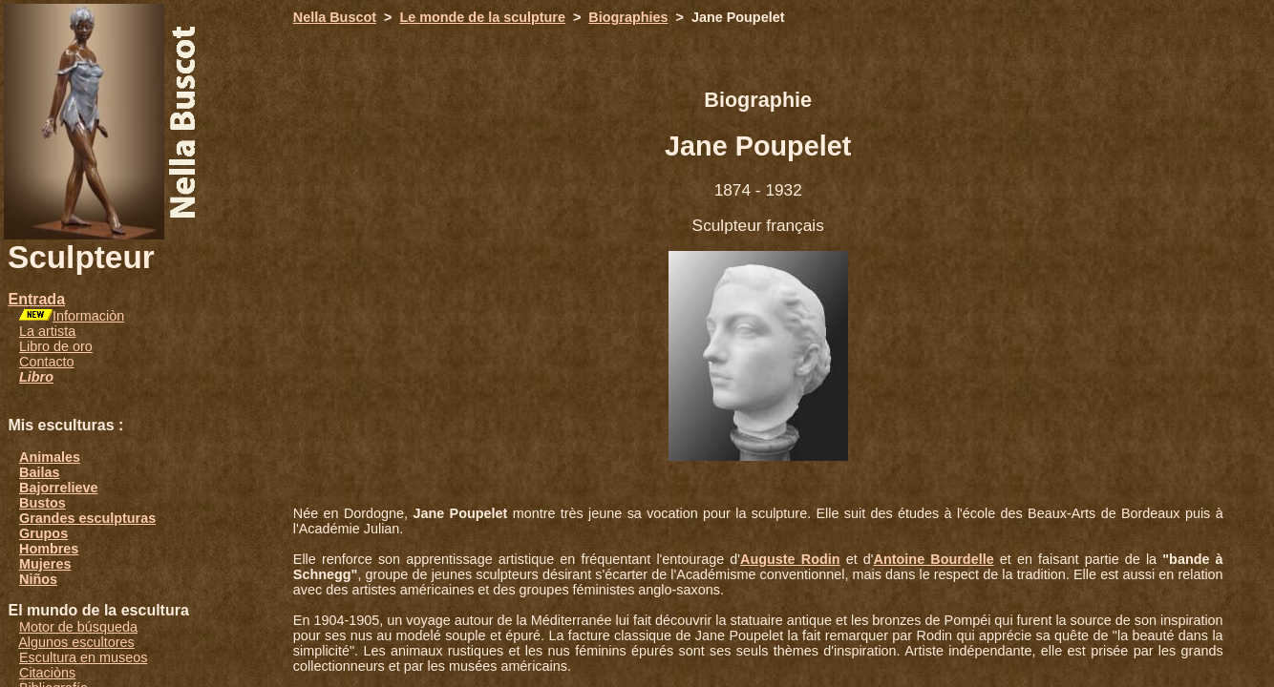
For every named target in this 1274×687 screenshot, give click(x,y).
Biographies (628, 17)
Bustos (42, 502)
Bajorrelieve (58, 487)
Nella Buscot (334, 17)
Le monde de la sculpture (482, 17)
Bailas (39, 472)
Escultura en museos (83, 657)
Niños (38, 579)
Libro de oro (56, 346)
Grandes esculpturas (87, 518)
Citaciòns (47, 672)
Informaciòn (88, 315)
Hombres (48, 548)
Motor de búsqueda (78, 627)
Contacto (46, 361)
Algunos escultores (76, 642)
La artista (47, 331)
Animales (49, 457)
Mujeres (45, 564)
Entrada (36, 299)
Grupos (43, 533)
